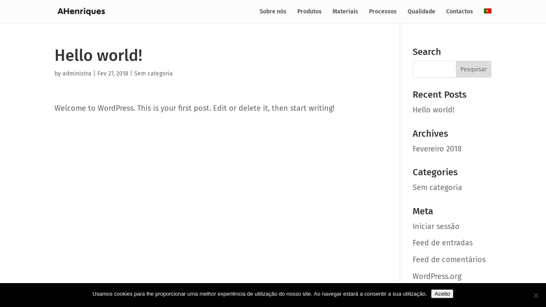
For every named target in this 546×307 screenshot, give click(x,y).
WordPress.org (437, 276)
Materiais (345, 12)
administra (76, 73)
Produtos (309, 12)
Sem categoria (153, 73)
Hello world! (433, 109)
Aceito (442, 294)
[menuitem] (487, 15)
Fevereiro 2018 (437, 149)
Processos (383, 12)
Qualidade (421, 12)
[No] (535, 295)
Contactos (459, 12)
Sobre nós (273, 12)
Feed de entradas (443, 242)
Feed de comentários (449, 259)
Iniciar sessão (436, 226)
